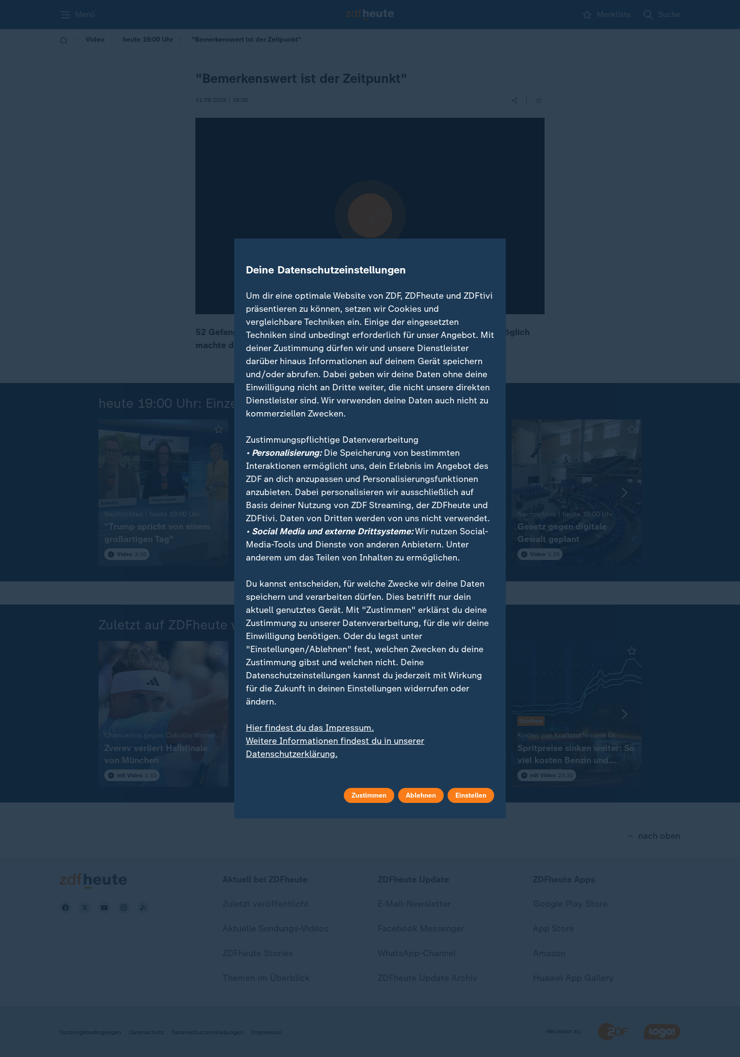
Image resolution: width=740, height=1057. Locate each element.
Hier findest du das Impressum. (310, 727)
